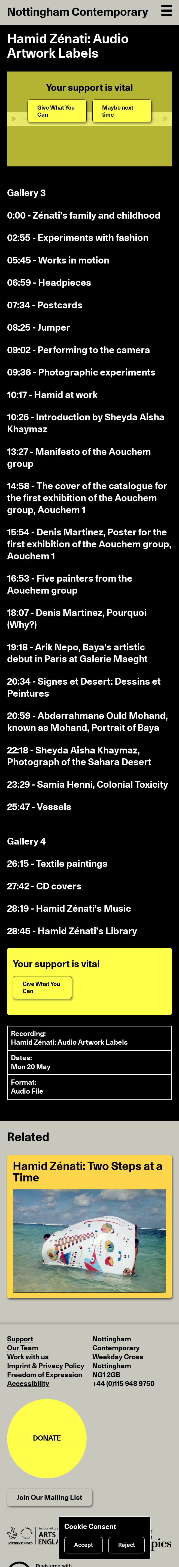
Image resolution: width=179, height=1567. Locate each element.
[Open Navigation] (166, 9)
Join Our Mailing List (49, 1497)
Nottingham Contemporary (77, 12)
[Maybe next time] (121, 111)
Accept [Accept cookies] (83, 1545)
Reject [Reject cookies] (126, 1545)
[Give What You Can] (57, 111)
